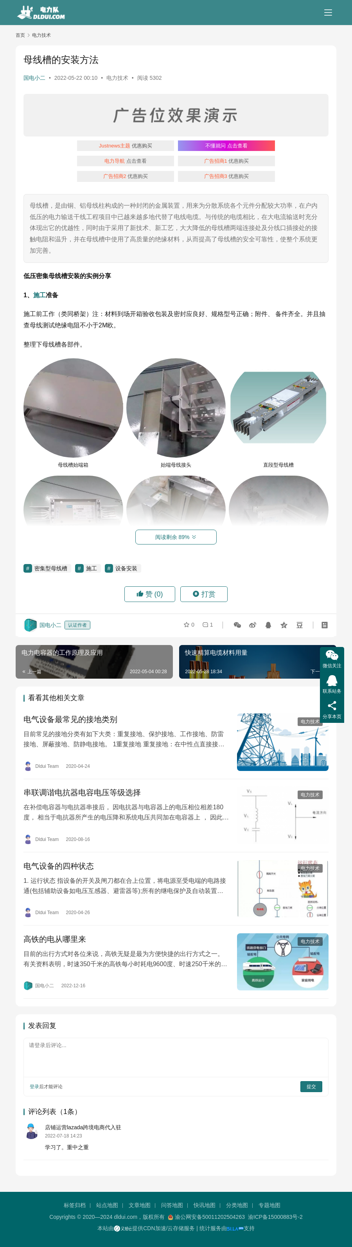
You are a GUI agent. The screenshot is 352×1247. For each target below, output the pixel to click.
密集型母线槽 (50, 568)
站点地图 (107, 1205)
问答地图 (172, 1205)
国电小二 (34, 78)
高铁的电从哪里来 (54, 939)
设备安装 (126, 568)
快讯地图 (205, 1205)
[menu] (328, 12)
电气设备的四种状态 (58, 866)
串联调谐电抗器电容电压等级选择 (82, 793)
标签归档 (75, 1205)
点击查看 (226, 146)
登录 (34, 1086)
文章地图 (140, 1205)
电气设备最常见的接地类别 (70, 719)
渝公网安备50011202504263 (210, 1217)
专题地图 (269, 1205)
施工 (39, 295)
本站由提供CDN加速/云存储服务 (146, 1228)
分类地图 (237, 1205)
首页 (20, 35)
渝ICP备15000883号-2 (275, 1217)
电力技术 (117, 78)
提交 (311, 1086)
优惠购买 (125, 146)
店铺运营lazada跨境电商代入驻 (83, 1128)
